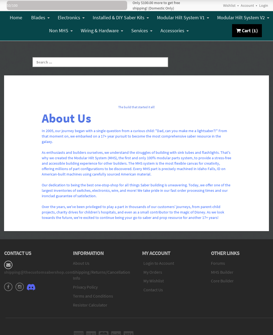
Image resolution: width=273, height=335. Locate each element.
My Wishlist (153, 280)
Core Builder (222, 280)
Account (247, 5)
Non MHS (61, 30)
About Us (81, 263)
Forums (218, 263)
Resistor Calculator (90, 305)
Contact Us (153, 289)
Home (16, 17)
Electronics (71, 17)
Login (263, 5)
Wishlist (229, 5)
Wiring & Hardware (102, 30)
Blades (40, 17)
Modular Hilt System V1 (183, 17)
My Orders (152, 272)
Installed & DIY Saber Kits (121, 17)
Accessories (174, 30)
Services (141, 30)
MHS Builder (222, 272)
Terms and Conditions (93, 296)
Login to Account (158, 263)
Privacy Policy (85, 287)
